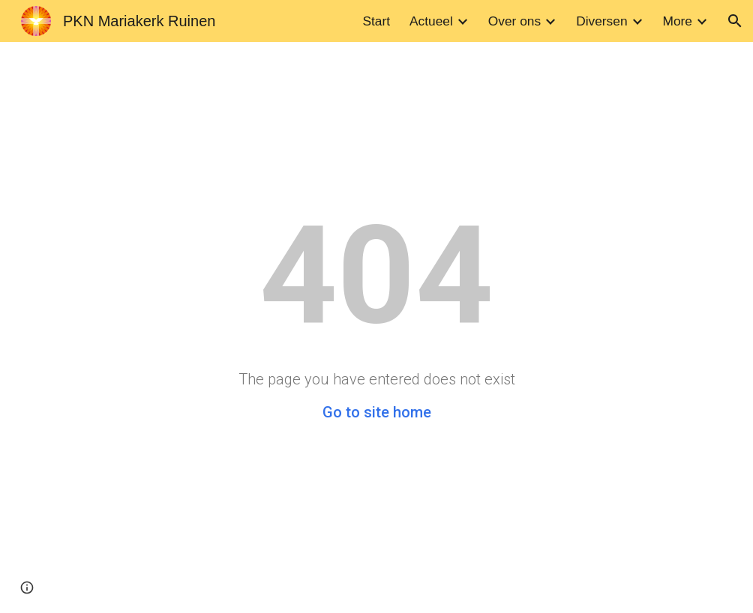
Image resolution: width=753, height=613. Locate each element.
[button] (735, 21)
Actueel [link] (431, 20)
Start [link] (376, 20)
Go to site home (376, 412)
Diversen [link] (601, 20)
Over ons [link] (514, 20)
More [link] (677, 20)
